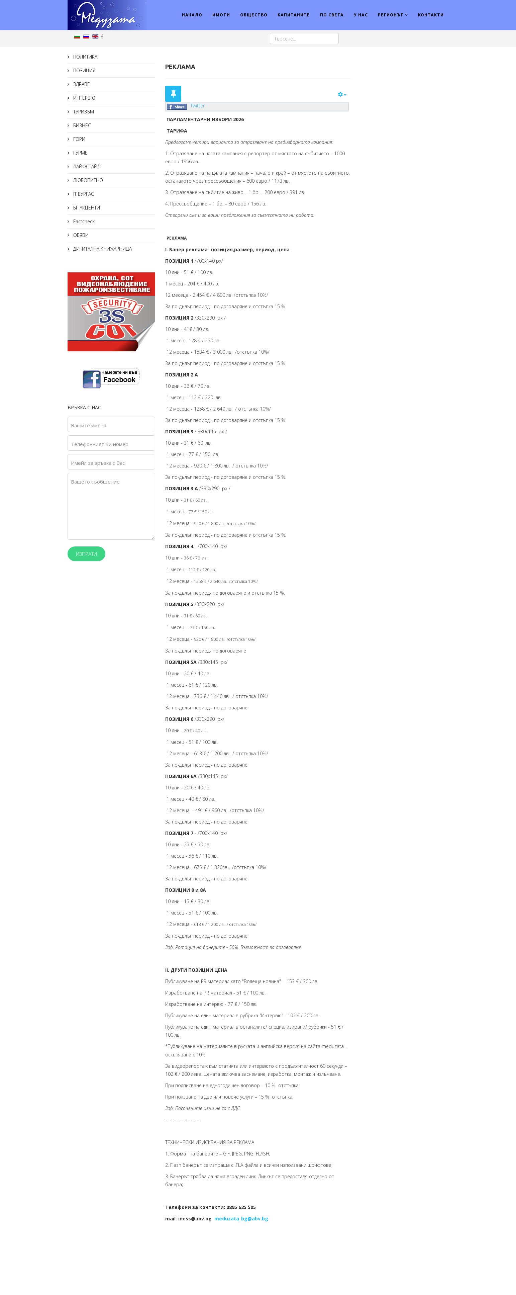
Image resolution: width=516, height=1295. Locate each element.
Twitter (197, 105)
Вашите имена (88, 425)
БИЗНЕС (81, 125)
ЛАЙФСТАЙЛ (86, 166)
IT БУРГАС (83, 194)
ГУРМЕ (80, 153)
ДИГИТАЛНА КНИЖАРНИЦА (102, 249)
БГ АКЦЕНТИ (86, 207)
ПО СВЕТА (332, 15)
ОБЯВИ (80, 235)
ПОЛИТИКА (84, 57)
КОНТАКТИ (431, 15)
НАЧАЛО (192, 15)
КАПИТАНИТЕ (294, 15)
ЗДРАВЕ (81, 84)
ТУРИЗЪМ (83, 111)
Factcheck (83, 221)
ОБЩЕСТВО (254, 15)
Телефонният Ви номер (99, 444)
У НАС (361, 15)
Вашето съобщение (95, 481)
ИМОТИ (221, 15)
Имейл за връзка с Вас (98, 462)
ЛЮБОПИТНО (87, 180)
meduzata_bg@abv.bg (241, 1218)
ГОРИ (78, 139)
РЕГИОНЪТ (391, 15)
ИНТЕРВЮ (83, 98)
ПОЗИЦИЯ (83, 70)
